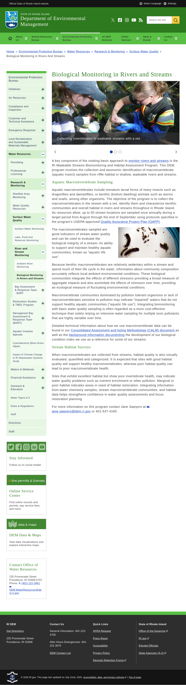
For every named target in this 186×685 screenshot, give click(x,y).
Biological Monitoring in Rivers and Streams (30, 277)
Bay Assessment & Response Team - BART (26, 290)
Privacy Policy (101, 653)
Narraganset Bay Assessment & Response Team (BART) (23, 318)
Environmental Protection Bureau (41, 51)
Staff (13, 414)
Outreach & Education (18, 388)
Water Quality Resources (21, 207)
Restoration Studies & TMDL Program (25, 303)
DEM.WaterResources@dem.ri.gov (25, 592)
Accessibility (100, 645)
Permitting (17, 162)
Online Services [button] (131, 38)
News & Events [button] (152, 38)
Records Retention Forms (108, 660)
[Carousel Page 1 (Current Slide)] (111, 151)
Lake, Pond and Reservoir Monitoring (27, 239)
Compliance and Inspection (18, 108)
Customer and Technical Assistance (21, 120)
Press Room (100, 638)
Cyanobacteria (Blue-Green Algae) (28, 345)
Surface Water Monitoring (29, 229)
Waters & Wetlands (22, 369)
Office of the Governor (152, 631)
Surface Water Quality (144, 51)
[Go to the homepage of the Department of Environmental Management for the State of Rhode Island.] (13, 20)
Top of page (135, 677)
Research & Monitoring (110, 51)
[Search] (159, 20)
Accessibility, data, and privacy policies (103, 677)
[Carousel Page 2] (115, 151)
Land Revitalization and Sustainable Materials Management (23, 142)
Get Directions (15, 631)
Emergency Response (22, 130)
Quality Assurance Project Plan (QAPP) (130, 221)
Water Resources (78, 51)
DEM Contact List (60, 653)
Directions (15, 423)
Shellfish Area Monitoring (21, 196)
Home (10, 51)
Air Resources (17, 97)
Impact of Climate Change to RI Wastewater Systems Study (28, 357)
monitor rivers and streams (149, 160)
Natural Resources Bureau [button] (46, 38)
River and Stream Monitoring (22, 252)
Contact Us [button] (172, 38)
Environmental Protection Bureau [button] (81, 38)
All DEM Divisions (107, 38)
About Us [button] (22, 38)
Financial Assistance (23, 377)
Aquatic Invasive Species (23, 333)
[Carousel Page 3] (120, 151)
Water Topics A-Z (20, 397)
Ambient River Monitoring (25, 265)
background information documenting (97, 335)
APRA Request (102, 631)
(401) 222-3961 (30, 583)
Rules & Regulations (22, 406)
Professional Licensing (18, 172)
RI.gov (143, 638)
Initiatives (14, 89)
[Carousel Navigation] (115, 151)
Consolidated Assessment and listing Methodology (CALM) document (123, 330)
